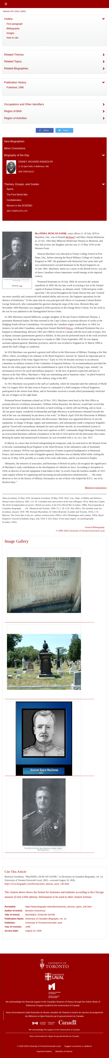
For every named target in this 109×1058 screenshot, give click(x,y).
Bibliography (13, 28)
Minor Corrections (14, 148)
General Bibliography (95, 527)
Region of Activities (15, 118)
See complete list (17, 211)
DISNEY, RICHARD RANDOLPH (35, 161)
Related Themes (14, 54)
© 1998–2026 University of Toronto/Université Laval (80, 530)
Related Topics (13, 61)
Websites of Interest (63, 1051)
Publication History (15, 82)
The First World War (17, 194)
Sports (10, 189)
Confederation (14, 200)
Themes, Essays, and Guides (21, 184)
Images (10, 33)
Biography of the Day (16, 155)
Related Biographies (16, 68)
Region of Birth (13, 111)
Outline (8, 18)
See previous (26, 171)
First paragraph (15, 24)
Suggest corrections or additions (78, 1046)
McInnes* (71, 237)
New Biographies (14, 141)
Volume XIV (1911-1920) (14, 11)
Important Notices (44, 1051)
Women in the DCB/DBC (20, 205)
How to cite (12, 37)
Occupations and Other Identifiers (24, 104)
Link (20, 286)
